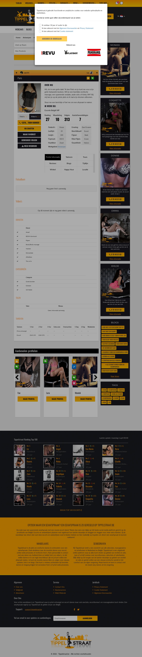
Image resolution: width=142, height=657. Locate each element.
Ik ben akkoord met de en (66, 28)
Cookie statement (66, 31)
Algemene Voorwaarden (68, 28)
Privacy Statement (86, 28)
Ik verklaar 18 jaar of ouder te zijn (53, 25)
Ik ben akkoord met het (56, 31)
